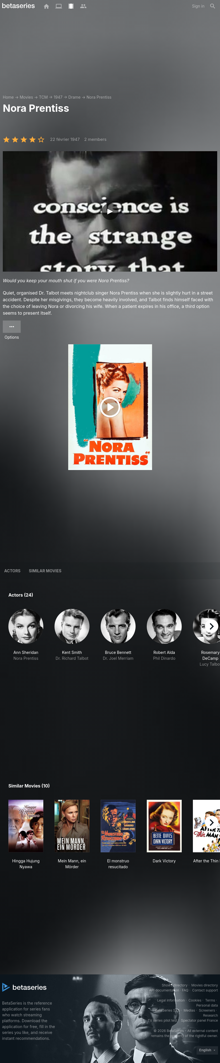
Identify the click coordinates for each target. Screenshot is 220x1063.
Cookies (194, 1000)
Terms (210, 1000)
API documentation (164, 990)
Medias (189, 1010)
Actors (12, 570)
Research (210, 1015)
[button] (25, 644)
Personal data (207, 1005)
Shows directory (175, 985)
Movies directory (204, 985)
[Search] (212, 6)
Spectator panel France (199, 1020)
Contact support (205, 990)
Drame (74, 97)
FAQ (185, 990)
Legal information (171, 1000)
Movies (26, 97)
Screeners (207, 1010)
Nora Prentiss (99, 97)
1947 (58, 97)
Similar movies (45, 570)
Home (8, 97)
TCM (43, 97)
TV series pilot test (162, 1020)
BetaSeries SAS (167, 1010)
